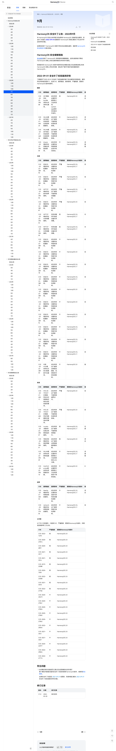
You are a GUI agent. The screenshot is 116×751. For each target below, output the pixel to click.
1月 (12, 43)
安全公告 (43, 3)
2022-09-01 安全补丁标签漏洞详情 (100, 47)
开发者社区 (64, 3)
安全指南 (40, 61)
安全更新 (10, 20)
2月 (12, 40)
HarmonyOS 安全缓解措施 (98, 44)
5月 (12, 32)
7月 (12, 63)
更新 (17, 10)
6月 (12, 66)
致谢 (24, 10)
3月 (12, 37)
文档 (35, 3)
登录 (107, 3)
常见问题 (93, 50)
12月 (12, 49)
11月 (12, 52)
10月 (12, 55)
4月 (12, 35)
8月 (12, 60)
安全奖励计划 (33, 10)
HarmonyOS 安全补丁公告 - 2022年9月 (100, 40)
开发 (28, 3)
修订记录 (93, 53)
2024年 (11, 29)
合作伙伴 (52, 3)
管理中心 (100, 3)
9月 (12, 57)
